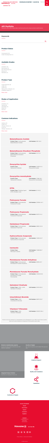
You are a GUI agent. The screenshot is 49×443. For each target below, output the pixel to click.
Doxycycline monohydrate (20, 176)
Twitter (24, 432)
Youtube (30, 432)
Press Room (22, 1)
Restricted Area (44, 1)
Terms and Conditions (28, 436)
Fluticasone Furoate (18, 200)
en (47, 4)
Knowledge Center (25, 4)
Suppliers (24, 413)
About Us (36, 4)
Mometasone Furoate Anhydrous (23, 260)
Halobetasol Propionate (19, 224)
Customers (24, 411)
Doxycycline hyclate (18, 164)
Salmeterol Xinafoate (18, 285)
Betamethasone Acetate (19, 139)
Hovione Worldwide (30, 1)
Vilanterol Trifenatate (18, 309)
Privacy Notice (19, 436)
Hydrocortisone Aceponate (21, 236)
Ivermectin (14, 248)
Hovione (8, 5)
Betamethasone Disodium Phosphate (25, 151)
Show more (4, 92)
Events (24, 405)
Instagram (27, 432)
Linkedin (18, 432)
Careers (37, 1)
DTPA (12, 188)
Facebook (21, 432)
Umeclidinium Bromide (19, 297)
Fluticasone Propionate (19, 212)
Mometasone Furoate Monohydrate (24, 272)
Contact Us (6, 7)
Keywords (5, 36)
